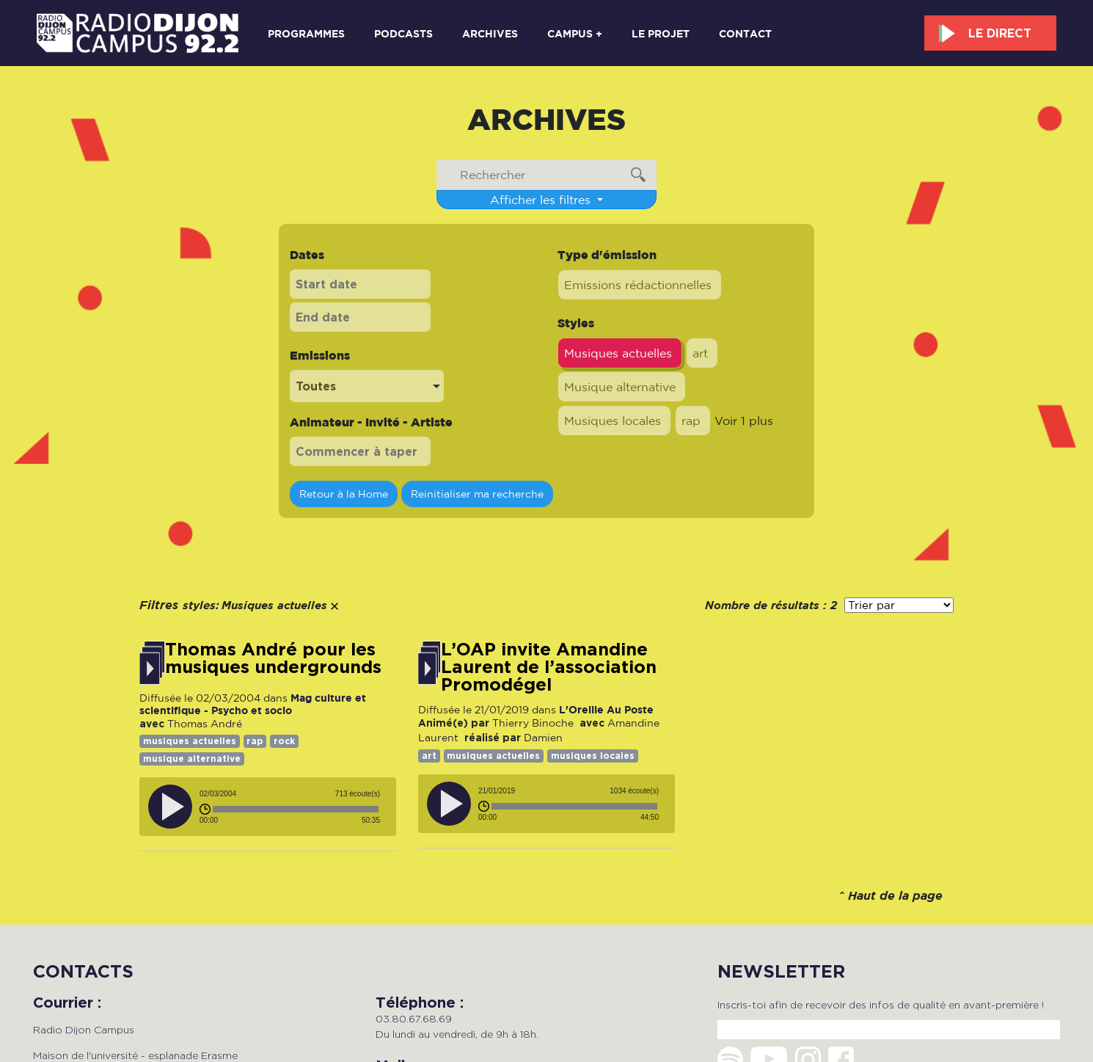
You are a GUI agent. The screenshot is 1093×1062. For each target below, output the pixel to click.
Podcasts (403, 33)
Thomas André (204, 724)
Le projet (661, 33)
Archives (490, 33)
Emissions (320, 355)
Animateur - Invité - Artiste (371, 422)
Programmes (306, 33)
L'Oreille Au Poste (606, 709)
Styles (576, 323)
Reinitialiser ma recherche (477, 493)
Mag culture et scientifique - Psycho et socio (252, 703)
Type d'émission (607, 254)
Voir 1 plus (743, 420)
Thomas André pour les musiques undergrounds (273, 658)
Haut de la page (895, 896)
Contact (745, 33)
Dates (307, 254)
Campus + (574, 33)
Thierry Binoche (533, 723)
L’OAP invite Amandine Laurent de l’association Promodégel (549, 667)
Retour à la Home (343, 493)
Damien (543, 737)
